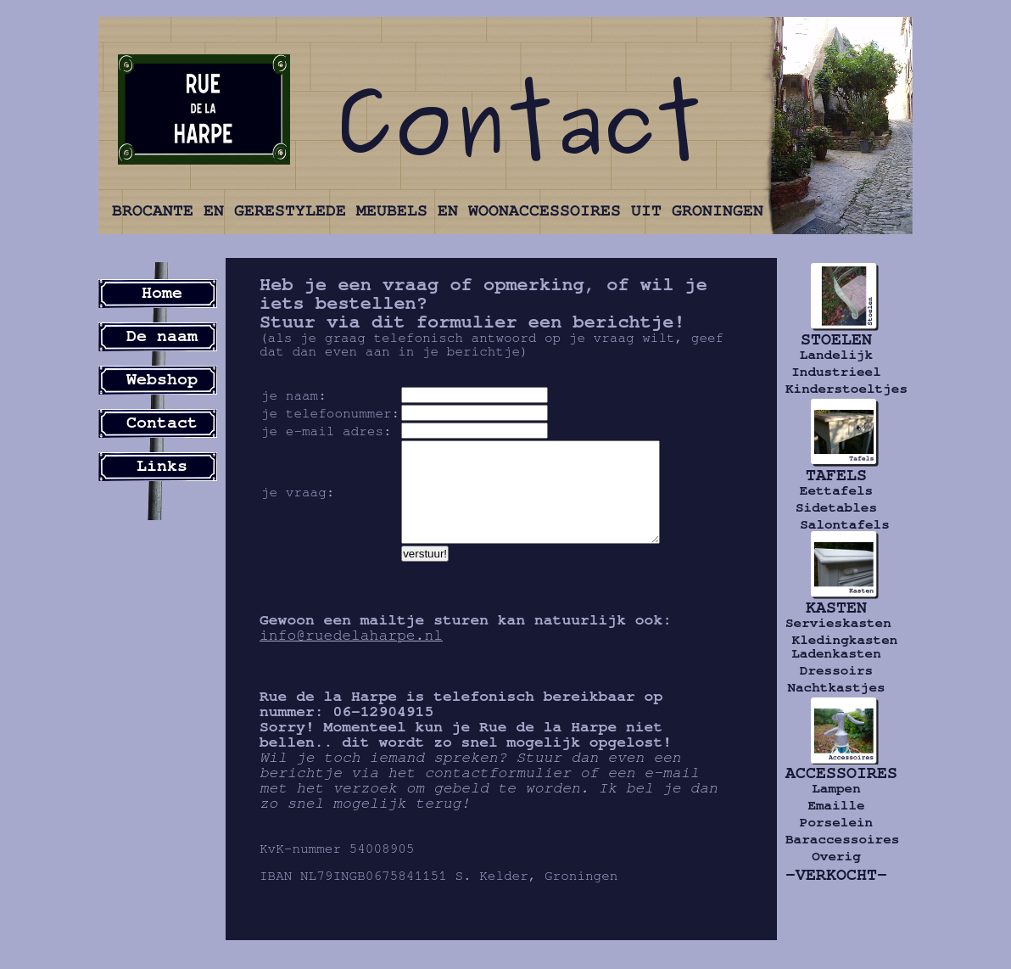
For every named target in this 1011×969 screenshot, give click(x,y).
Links (162, 465)
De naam (162, 336)
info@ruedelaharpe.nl (351, 656)
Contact (162, 422)
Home (162, 292)
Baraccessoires (836, 839)
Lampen (836, 788)
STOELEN (836, 339)
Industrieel (836, 371)
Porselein (836, 822)
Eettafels (836, 490)
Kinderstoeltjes (836, 388)
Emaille (835, 805)
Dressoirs (836, 670)
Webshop (162, 379)
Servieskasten (836, 623)
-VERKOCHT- (836, 874)
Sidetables (836, 507)
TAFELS (836, 475)
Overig (836, 856)
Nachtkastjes (836, 687)
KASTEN (836, 607)
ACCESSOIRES (836, 773)
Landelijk (836, 354)
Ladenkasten (836, 653)
